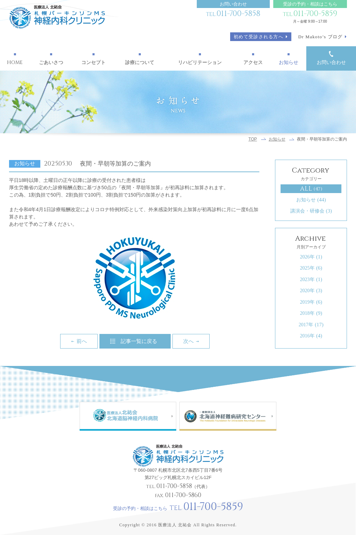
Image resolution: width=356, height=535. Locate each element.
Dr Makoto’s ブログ (320, 36)
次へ (188, 341)
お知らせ (277, 139)
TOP (253, 139)
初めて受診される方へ (258, 36)
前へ (81, 341)
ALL (311, 188)
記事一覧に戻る (139, 341)
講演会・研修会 (311, 211)
